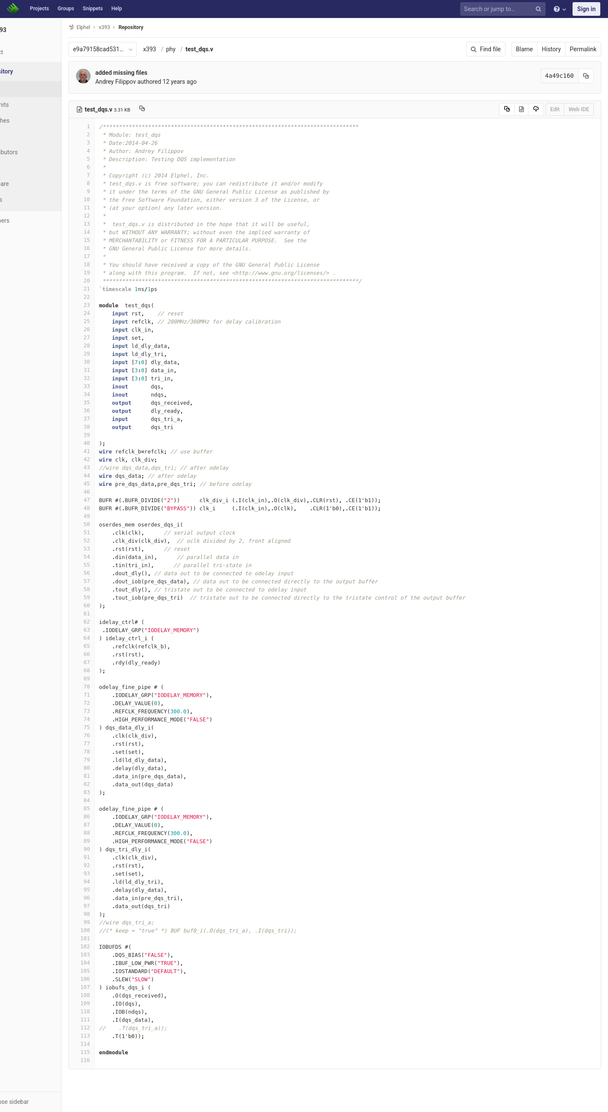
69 (114, 678)
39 (114, 435)
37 (114, 418)
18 (114, 264)
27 (114, 337)
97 (114, 906)
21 (114, 288)
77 (114, 743)
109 (114, 1003)
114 (114, 1044)
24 (114, 313)
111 (114, 1019)
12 (114, 215)
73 (114, 711)
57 (114, 581)
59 (114, 597)
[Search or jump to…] (504, 9)
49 (114, 516)
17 (114, 256)
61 (114, 613)
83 (114, 792)
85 (114, 808)
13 (114, 224)
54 (114, 556)
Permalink (583, 49)
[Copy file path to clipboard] (174, 109)
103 (114, 954)
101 (114, 938)
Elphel (112, 27)
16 (114, 248)
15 (114, 240)
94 (114, 881)
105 (114, 971)
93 (114, 873)
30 (114, 362)
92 (114, 865)
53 (114, 548)
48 (114, 508)
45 (114, 483)
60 (114, 605)
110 (114, 1011)
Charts (26, 199)
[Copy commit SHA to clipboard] (586, 75)
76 (114, 735)
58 (114, 589)
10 (114, 199)
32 (114, 378)
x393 (182, 49)
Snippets (92, 9)
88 (114, 833)
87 (114, 824)
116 (114, 1060)
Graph (25, 168)
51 (114, 532)
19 (114, 272)
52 (114, 540)
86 (114, 816)
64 (114, 638)
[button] (47, 1101)
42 (114, 459)
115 (114, 1052)
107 (114, 987)
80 (114, 768)
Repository (163, 27)
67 (114, 662)
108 (114, 995)
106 (114, 979)
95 (114, 889)
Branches (29, 120)
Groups (66, 9)
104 (114, 962)
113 (114, 1036)
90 (114, 849)
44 (114, 475)
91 (114, 857)
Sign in (586, 9)
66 (114, 654)
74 (114, 719)
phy (203, 49)
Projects (39, 9)
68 (114, 670)
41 (114, 451)
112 (114, 1027)
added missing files (154, 72)
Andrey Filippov (148, 81)
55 (114, 565)
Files (23, 88)
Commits (29, 104)
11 (114, 207)
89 (114, 841)
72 (114, 703)
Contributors (33, 152)
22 (114, 297)
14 (114, 232)
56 (114, 573)
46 (114, 491)
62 (114, 621)
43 (114, 467)
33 (114, 386)
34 (114, 394)
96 (114, 897)
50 (114, 524)
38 (114, 427)
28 (114, 345)
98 (114, 914)
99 (114, 922)
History (551, 49)
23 (114, 305)
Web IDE (579, 109)
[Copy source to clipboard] (507, 109)
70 (114, 686)
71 (114, 694)
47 (114, 500)
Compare (29, 183)
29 (114, 353)
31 (114, 370)
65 (114, 646)
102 (114, 946)
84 (114, 800)
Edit (555, 109)
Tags (23, 136)
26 (114, 329)
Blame (524, 49)
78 (114, 751)
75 (114, 727)
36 (114, 410)
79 (114, 759)
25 (114, 321)
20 (114, 280)
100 (114, 930)
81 (114, 776)
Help (117, 9)
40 (114, 443)
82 (114, 784)
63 (114, 630)
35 (114, 402)
